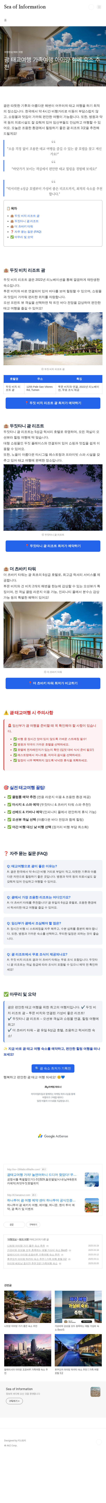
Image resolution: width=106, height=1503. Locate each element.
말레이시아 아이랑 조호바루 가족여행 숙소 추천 (33, 1304)
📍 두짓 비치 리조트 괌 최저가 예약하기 (53, 452)
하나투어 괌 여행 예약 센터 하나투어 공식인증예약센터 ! (41, 1250)
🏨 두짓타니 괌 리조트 (24, 270)
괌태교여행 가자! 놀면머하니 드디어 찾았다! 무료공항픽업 (42, 1224)
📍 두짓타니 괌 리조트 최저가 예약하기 (53, 595)
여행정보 (12, 1288)
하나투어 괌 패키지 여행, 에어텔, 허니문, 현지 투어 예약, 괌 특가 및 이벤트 (41, 1256)
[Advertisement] (53, 124)
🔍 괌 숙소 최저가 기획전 (53, 1118)
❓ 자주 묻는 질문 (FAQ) (25, 281)
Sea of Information (25, 7)
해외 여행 (24, 1288)
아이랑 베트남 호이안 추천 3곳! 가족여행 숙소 (32, 1312)
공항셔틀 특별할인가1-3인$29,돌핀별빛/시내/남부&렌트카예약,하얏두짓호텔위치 (42, 1230)
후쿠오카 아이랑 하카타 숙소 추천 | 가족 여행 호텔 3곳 (37, 1308)
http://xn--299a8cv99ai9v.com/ (23, 1218)
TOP (99, 1491)
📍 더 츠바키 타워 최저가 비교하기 (53, 732)
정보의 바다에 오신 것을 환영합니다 (23, 1443)
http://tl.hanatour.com (18, 1244)
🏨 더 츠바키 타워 (21, 275)
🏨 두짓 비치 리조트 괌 (24, 265)
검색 (91, 7)
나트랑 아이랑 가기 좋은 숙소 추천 (26, 1295)
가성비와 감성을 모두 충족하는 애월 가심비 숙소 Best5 (37, 1299)
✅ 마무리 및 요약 (21, 286)
